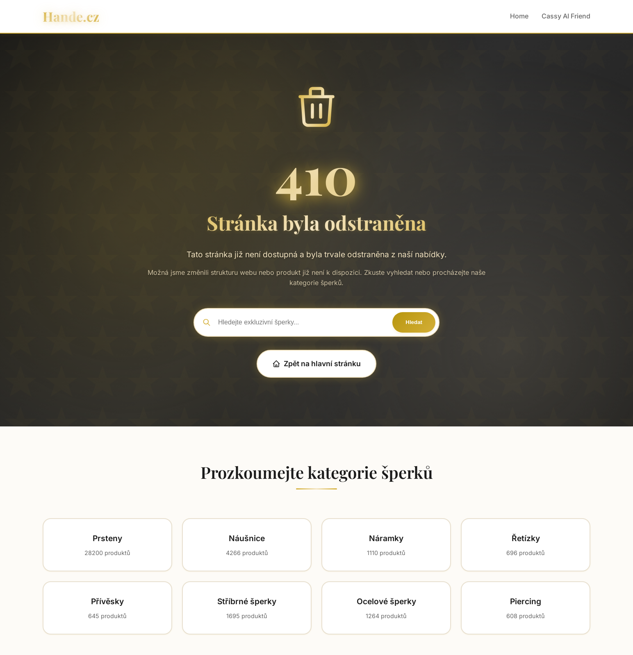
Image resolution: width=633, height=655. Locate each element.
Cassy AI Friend (566, 16)
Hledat (413, 322)
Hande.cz (71, 16)
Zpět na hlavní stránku (316, 363)
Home (519, 16)
